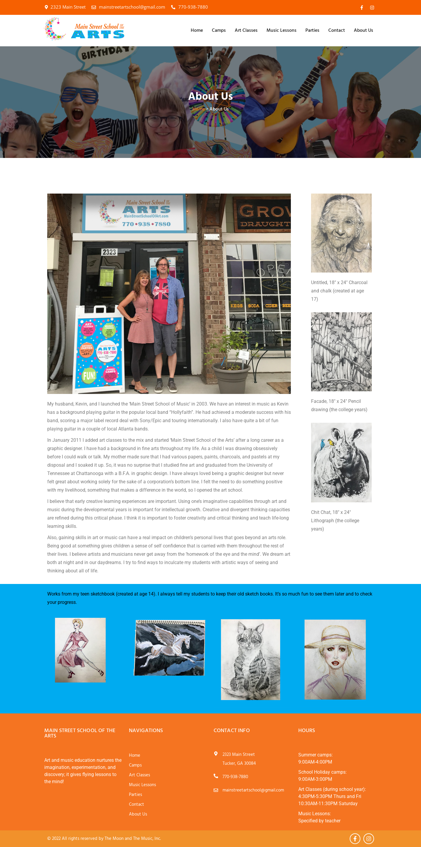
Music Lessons (282, 30)
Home (197, 30)
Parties (312, 30)
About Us (363, 30)
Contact (336, 30)
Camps (219, 30)
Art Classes (246, 30)
